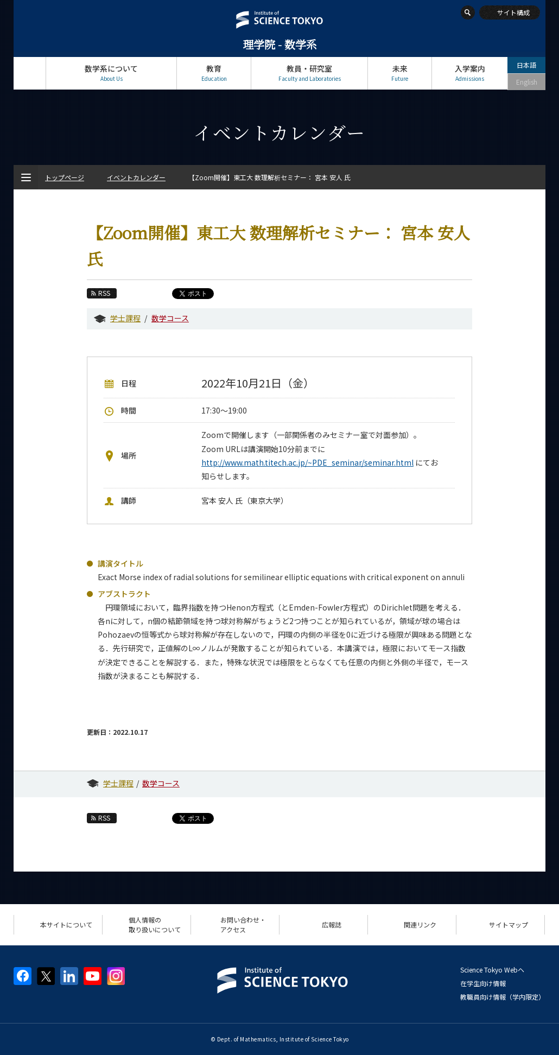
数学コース (170, 318)
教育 (214, 73)
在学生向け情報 (483, 983)
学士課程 (125, 318)
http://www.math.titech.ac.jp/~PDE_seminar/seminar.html (307, 462)
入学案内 (469, 73)
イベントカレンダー (136, 177)
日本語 (526, 64)
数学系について (111, 73)
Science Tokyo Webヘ (492, 969)
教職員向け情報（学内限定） (502, 996)
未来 (399, 73)
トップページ (30, 73)
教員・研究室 (309, 73)
